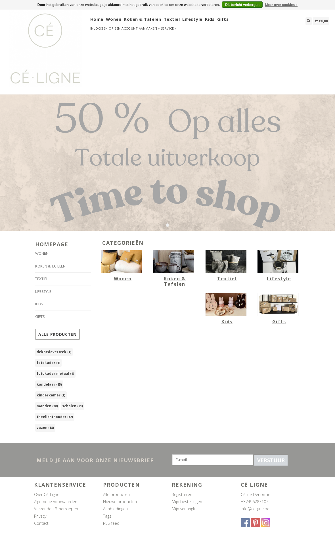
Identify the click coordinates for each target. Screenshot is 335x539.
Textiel (172, 19)
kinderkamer (51, 395)
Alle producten (57, 334)
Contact (41, 523)
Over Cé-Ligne (46, 494)
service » (169, 28)
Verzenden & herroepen (56, 508)
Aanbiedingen (115, 508)
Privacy (40, 516)
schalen (72, 406)
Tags (107, 516)
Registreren (182, 494)
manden (47, 406)
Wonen (114, 19)
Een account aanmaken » (137, 28)
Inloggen (99, 28)
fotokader (48, 362)
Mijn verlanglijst (185, 508)
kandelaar (49, 384)
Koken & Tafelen (142, 19)
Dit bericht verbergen (242, 5)
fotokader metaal (55, 373)
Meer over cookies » (281, 5)
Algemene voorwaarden (55, 501)
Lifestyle (192, 19)
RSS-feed (111, 523)
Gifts (223, 19)
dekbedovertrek (54, 351)
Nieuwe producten (120, 501)
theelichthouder (55, 416)
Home (96, 19)
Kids (210, 19)
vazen (45, 427)
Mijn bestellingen (187, 501)
